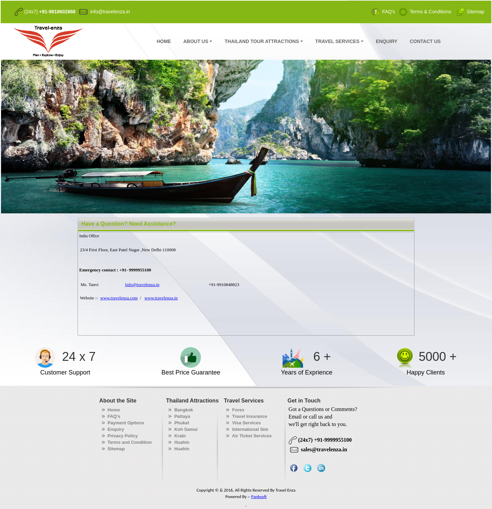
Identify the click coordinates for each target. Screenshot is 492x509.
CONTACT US (425, 41)
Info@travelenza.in (142, 284)
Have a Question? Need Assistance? (128, 224)
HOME (163, 41)
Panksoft (258, 496)
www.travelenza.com (119, 297)
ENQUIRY (386, 41)
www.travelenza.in (161, 297)
